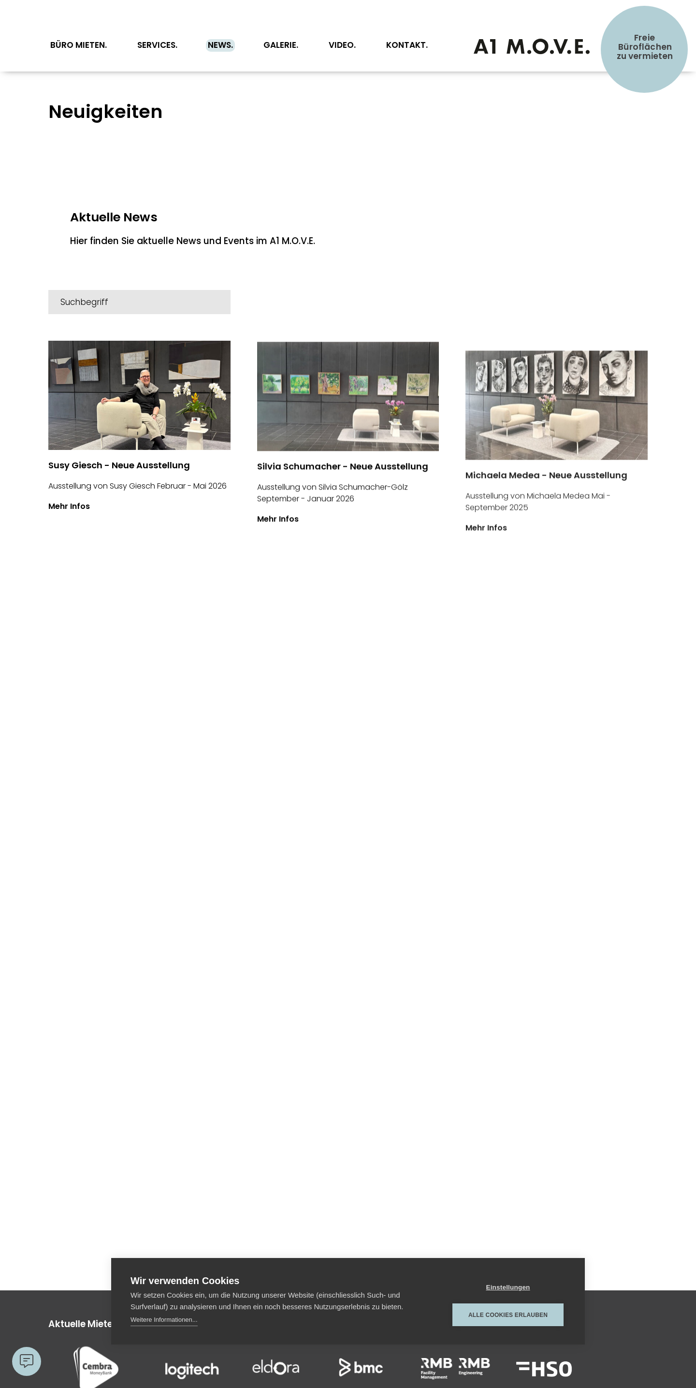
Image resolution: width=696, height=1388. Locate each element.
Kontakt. (407, 45)
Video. (342, 45)
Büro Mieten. (78, 45)
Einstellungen (508, 1287)
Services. (157, 45)
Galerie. (280, 45)
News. (220, 45)
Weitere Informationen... (164, 1319)
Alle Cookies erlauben (508, 1315)
